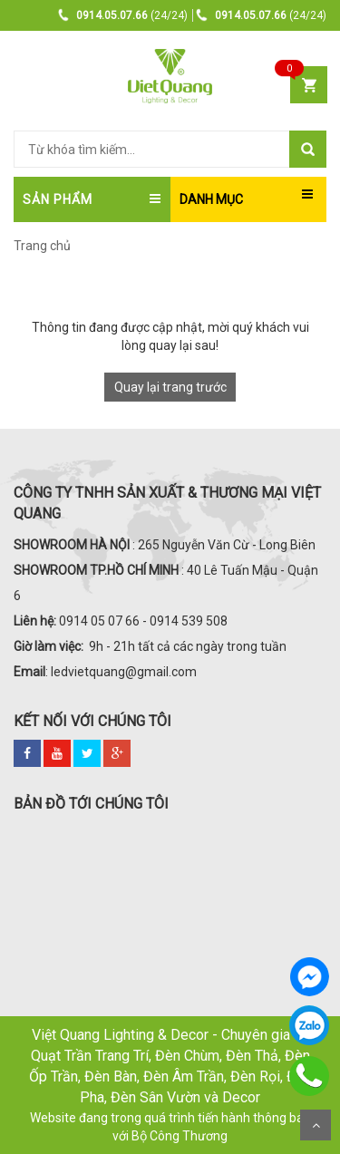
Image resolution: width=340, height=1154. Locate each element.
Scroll (315, 1125)
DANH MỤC (211, 199)
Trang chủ (42, 245)
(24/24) (123, 15)
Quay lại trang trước (170, 387)
